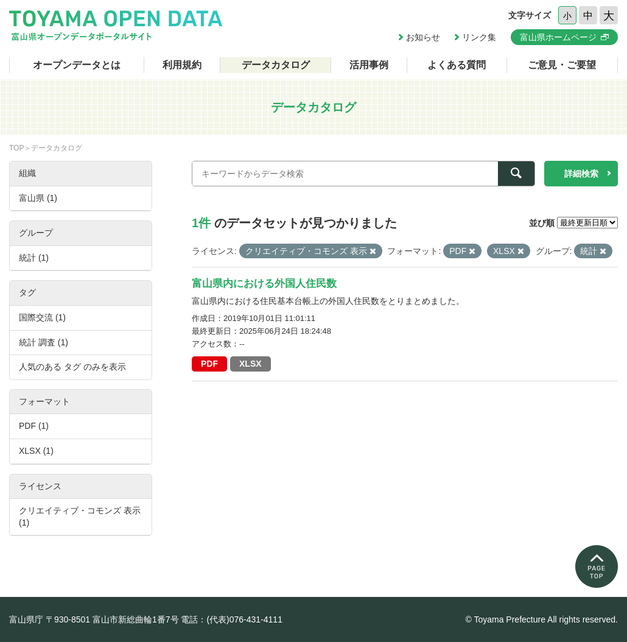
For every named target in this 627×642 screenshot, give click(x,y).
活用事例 (368, 65)
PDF (209, 364)
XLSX (250, 364)
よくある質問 (456, 65)
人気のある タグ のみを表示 (72, 367)
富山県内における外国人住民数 (264, 283)
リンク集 (479, 37)
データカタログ (276, 65)
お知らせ (423, 37)
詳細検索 (581, 173)
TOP (16, 148)
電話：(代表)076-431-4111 (231, 619)
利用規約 (182, 65)
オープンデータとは (77, 65)
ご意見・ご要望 (562, 65)
